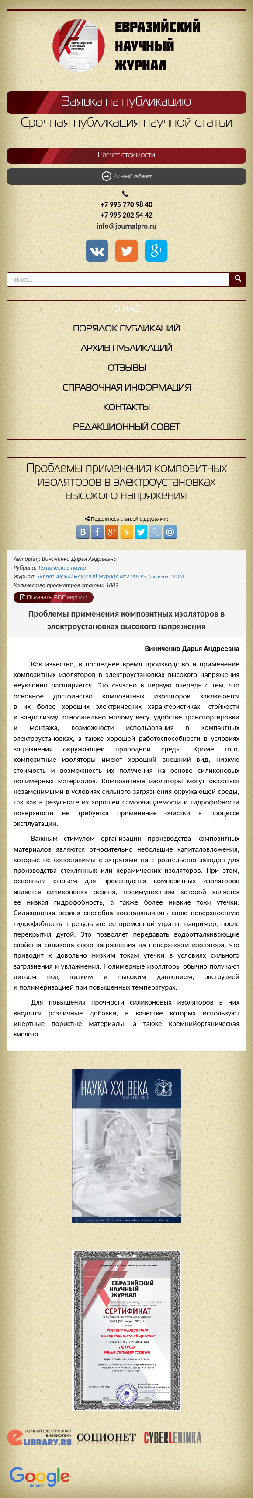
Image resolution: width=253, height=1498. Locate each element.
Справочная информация (126, 388)
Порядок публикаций (126, 329)
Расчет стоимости (126, 155)
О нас (126, 309)
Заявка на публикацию (126, 102)
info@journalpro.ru (126, 226)
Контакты (126, 408)
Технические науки (62, 567)
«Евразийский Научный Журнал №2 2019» (110, 576)
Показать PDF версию (53, 597)
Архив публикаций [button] (127, 348)
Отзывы (126, 368)
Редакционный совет (126, 427)
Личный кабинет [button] (127, 176)
